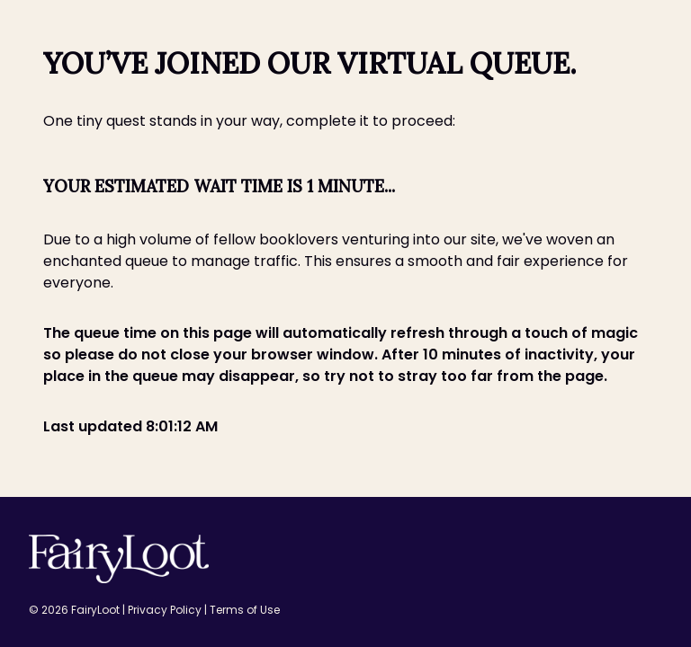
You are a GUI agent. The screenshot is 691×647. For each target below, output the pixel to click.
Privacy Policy (166, 609)
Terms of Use (245, 609)
